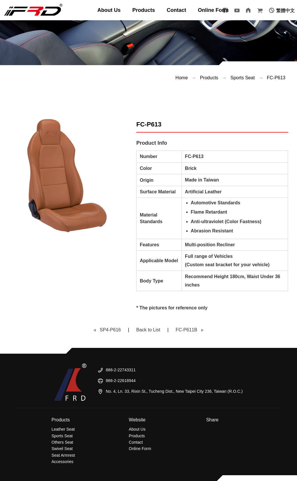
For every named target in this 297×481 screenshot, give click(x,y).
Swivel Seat (62, 448)
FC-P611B (187, 329)
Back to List (148, 329)
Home (181, 77)
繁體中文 (285, 10)
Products (209, 77)
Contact (136, 442)
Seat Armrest (63, 455)
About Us (137, 429)
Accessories (62, 461)
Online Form (140, 448)
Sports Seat (62, 436)
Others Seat (62, 442)
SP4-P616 (110, 329)
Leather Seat (63, 429)
